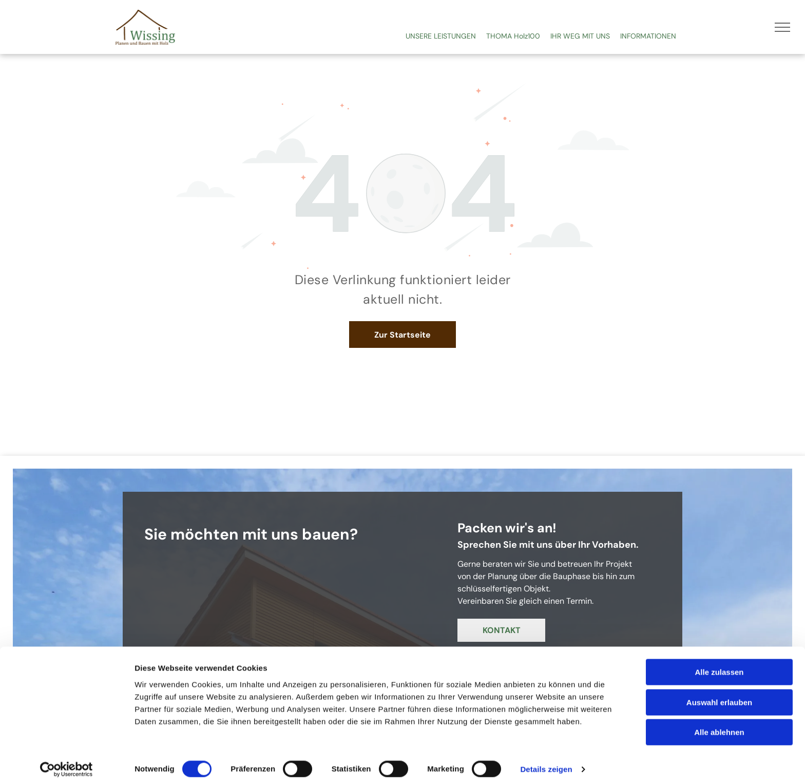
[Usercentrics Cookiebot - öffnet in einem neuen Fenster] (66, 759)
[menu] (782, 27)
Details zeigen (546, 758)
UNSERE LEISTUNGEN (441, 36)
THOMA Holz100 (513, 36)
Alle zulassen (719, 661)
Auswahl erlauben (719, 692)
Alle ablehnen (719, 721)
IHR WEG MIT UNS (580, 36)
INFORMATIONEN (648, 36)
